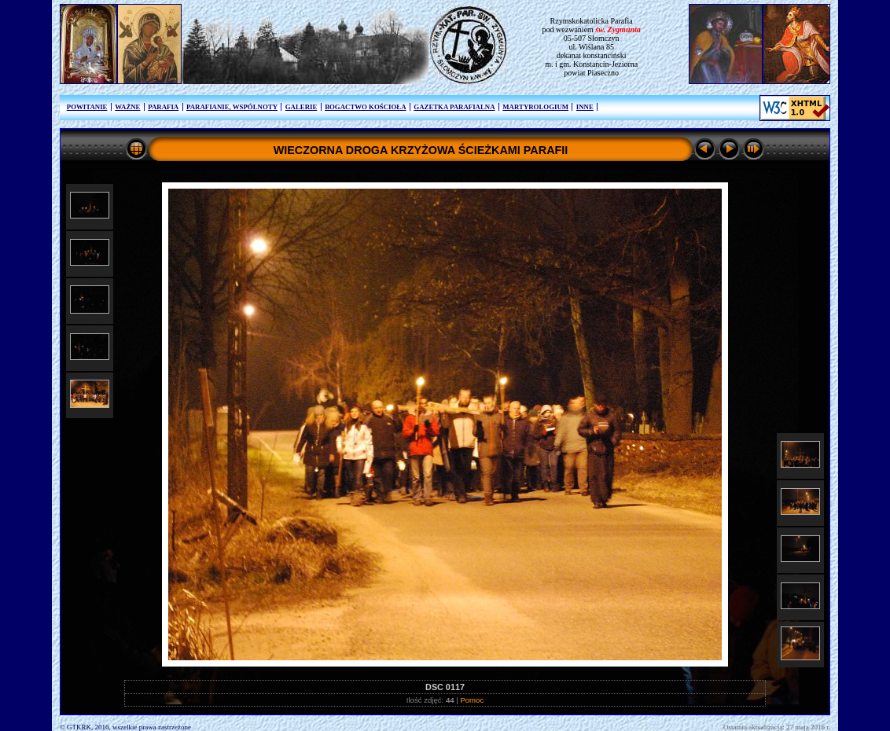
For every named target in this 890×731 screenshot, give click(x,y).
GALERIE (301, 107)
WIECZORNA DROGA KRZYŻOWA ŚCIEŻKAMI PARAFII (421, 150)
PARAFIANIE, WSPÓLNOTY (232, 107)
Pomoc (472, 700)
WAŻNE (127, 107)
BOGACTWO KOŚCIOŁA (365, 107)
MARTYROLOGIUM (535, 107)
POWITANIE (87, 107)
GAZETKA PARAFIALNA (454, 107)
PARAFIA (163, 107)
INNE (585, 107)
